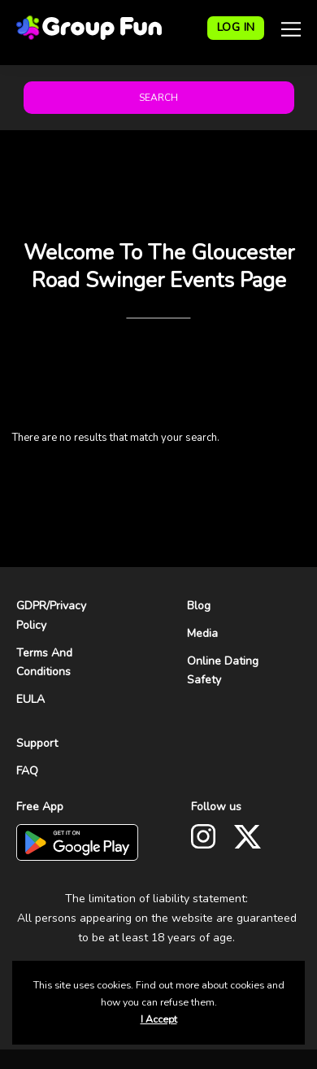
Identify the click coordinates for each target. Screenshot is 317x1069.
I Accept (159, 1019)
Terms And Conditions (44, 662)
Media (202, 633)
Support (37, 743)
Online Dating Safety (222, 670)
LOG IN (236, 27)
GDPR (31, 605)
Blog (199, 605)
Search (158, 97)
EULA (30, 699)
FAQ (27, 771)
